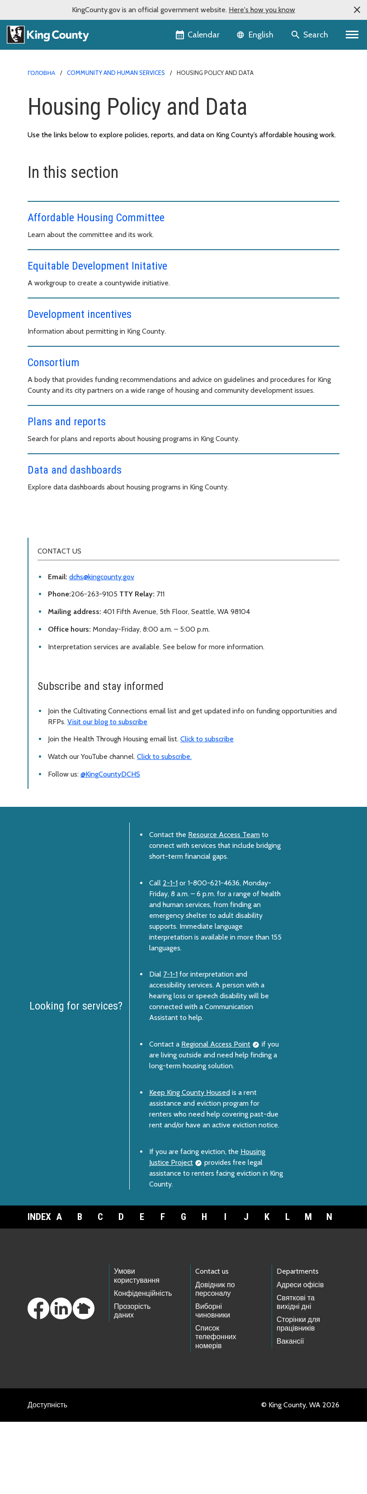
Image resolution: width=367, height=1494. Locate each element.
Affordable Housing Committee (96, 217)
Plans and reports (67, 421)
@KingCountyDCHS (110, 846)
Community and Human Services (116, 72)
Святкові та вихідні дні (296, 1374)
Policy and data (60, 555)
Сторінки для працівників (298, 1396)
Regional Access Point (215, 1116)
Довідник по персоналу (215, 1361)
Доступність (47, 1477)
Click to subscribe (207, 811)
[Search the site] (310, 35)
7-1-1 (170, 1046)
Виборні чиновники (212, 1383)
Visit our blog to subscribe (107, 794)
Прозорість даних (132, 1383)
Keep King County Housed (189, 1164)
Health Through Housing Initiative (84, 584)
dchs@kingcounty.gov (101, 649)
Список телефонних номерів (215, 1409)
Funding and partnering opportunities (94, 570)
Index (38, 1289)
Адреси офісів (300, 1357)
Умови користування (137, 1347)
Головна (41, 72)
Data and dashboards (75, 470)
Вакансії (290, 1413)
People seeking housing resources (89, 541)
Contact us (212, 1343)
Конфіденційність (143, 1365)
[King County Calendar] (198, 35)
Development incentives (80, 314)
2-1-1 (170, 955)
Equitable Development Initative (97, 266)
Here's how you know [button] (262, 9)
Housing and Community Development (94, 526)
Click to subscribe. (164, 828)
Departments (298, 1343)
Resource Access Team (224, 907)
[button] (357, 10)
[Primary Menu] (352, 35)
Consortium (54, 362)
